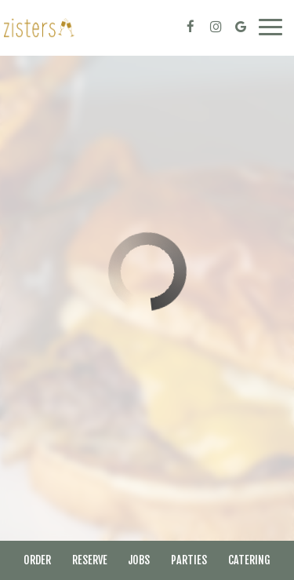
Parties (189, 560)
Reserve (89, 560)
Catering (249, 560)
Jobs (139, 560)
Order (37, 560)
